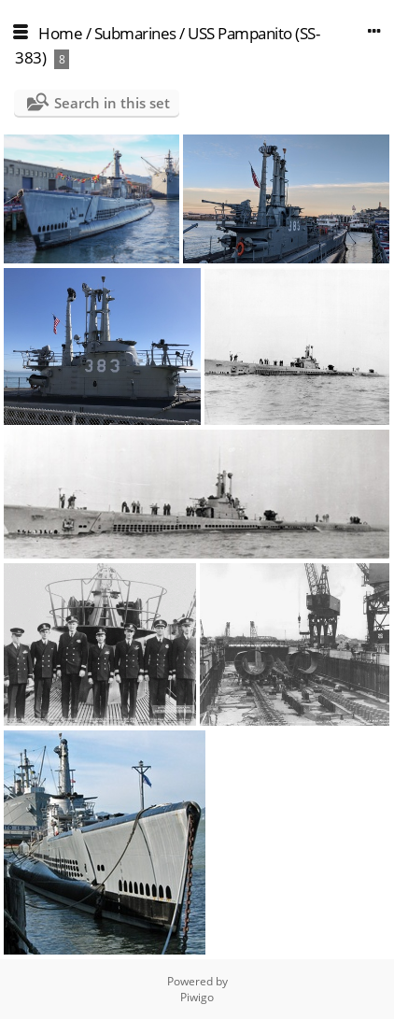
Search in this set (112, 102)
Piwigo (197, 997)
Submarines (135, 33)
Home (60, 33)
